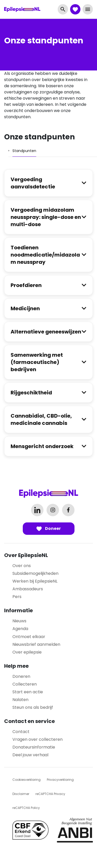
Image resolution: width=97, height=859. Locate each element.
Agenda (20, 629)
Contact (20, 732)
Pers (16, 597)
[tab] (24, 151)
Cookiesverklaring (26, 779)
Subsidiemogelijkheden (35, 573)
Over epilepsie (27, 652)
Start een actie (27, 692)
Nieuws (19, 621)
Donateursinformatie (33, 747)
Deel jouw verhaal (30, 755)
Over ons (21, 566)
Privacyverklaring (60, 779)
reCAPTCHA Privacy (50, 794)
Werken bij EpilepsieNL (34, 581)
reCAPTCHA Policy (26, 808)
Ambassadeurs (27, 589)
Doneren (21, 676)
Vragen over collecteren (37, 739)
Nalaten (20, 700)
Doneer (48, 528)
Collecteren (24, 684)
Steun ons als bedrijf (32, 707)
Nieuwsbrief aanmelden (36, 644)
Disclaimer (20, 794)
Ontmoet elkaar (28, 637)
